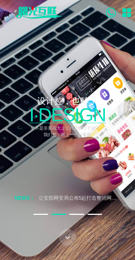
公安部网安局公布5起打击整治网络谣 (80, 198)
